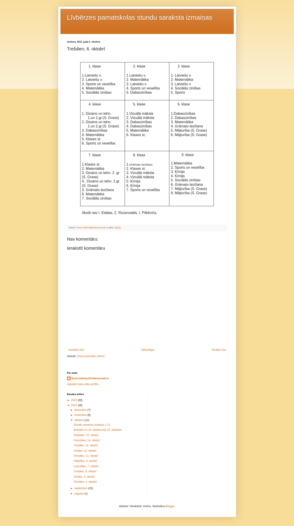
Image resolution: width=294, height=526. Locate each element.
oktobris (79, 420)
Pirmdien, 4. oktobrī (85, 481)
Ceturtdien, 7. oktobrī (86, 466)
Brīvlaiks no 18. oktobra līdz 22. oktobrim (98, 429)
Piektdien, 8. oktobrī (85, 461)
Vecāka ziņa (219, 349)
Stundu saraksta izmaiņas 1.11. (92, 424)
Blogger (169, 506)
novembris (80, 415)
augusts (79, 493)
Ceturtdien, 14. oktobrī (87, 440)
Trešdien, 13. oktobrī (86, 445)
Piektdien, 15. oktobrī (86, 435)
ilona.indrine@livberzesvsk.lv (90, 378)
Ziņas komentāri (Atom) (91, 356)
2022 (74, 400)
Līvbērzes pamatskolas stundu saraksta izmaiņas (139, 17)
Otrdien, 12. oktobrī (85, 450)
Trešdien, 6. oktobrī (85, 471)
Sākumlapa (147, 349)
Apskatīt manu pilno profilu (82, 384)
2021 (74, 405)
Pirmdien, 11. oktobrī (86, 455)
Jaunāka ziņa (76, 349)
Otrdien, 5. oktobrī (84, 476)
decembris (80, 409)
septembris (81, 488)
